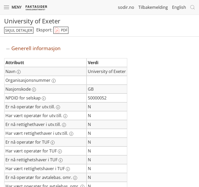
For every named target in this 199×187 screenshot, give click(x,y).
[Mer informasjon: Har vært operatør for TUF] (60, 151)
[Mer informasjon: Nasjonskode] (34, 90)
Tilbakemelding (153, 7)
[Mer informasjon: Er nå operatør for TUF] (53, 143)
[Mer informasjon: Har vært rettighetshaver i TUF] (68, 169)
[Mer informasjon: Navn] (19, 72)
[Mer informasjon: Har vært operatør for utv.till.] (65, 116)
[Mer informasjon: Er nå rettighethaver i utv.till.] (64, 125)
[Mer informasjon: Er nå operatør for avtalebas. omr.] (75, 178)
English (179, 7)
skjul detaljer (18, 30)
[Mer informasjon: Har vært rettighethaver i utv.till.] (71, 134)
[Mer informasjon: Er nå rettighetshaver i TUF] (61, 160)
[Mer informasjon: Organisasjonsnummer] (54, 81)
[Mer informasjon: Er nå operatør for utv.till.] (58, 107)
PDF (60, 30)
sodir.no (126, 7)
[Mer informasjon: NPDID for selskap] (44, 98)
